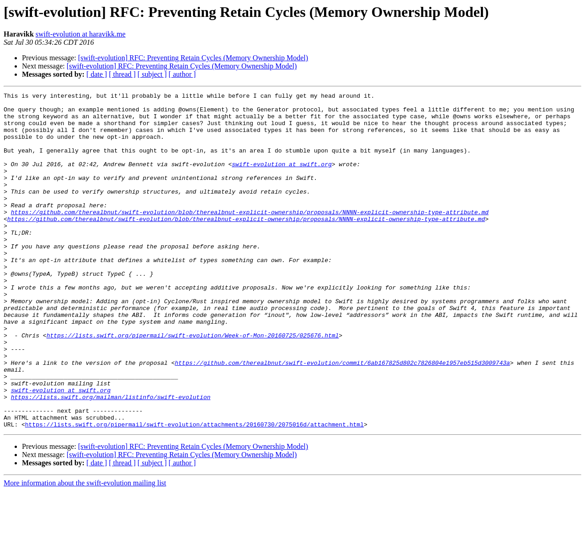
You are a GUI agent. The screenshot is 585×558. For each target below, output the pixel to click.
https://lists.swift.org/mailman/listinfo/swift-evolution (111, 458)
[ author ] (182, 74)
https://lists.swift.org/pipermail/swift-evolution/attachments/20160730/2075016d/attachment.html (194, 491)
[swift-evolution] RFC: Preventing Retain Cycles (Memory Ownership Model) (193, 58)
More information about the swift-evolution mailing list (85, 550)
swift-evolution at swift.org (281, 179)
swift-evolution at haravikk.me (81, 34)
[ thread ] (122, 74)
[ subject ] (152, 74)
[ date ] (96, 74)
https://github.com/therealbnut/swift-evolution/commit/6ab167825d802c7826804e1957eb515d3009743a (342, 417)
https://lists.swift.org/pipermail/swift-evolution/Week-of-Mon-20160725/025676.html (193, 384)
